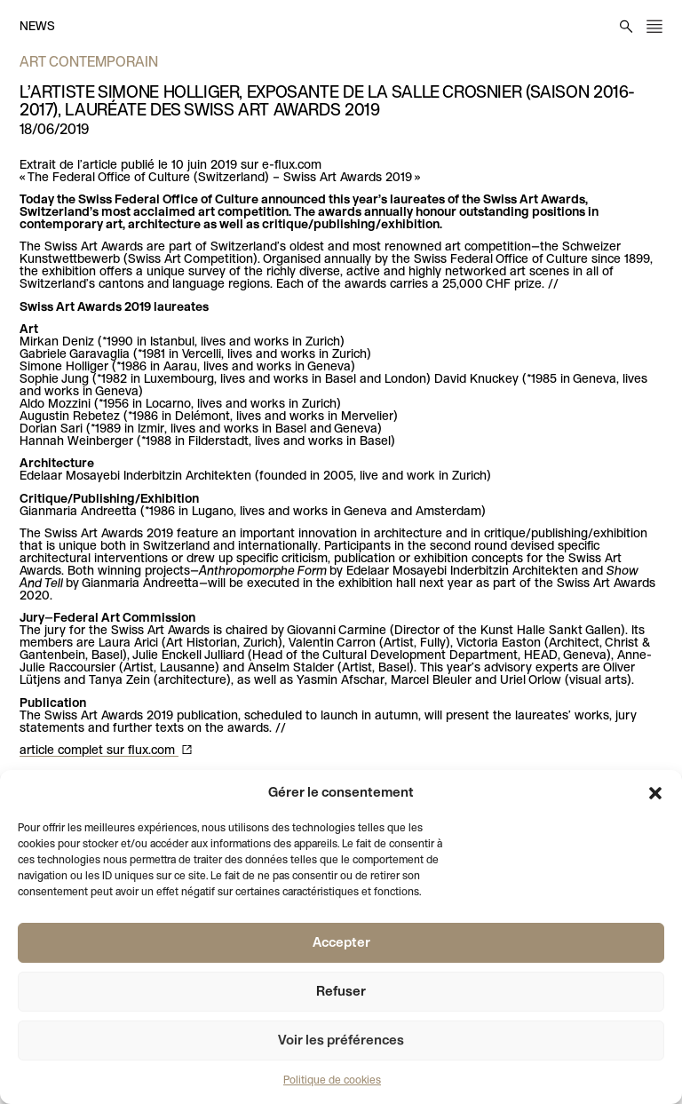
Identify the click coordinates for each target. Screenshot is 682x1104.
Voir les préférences (341, 1041)
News (37, 27)
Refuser (341, 992)
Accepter (341, 943)
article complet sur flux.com (99, 751)
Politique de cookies (332, 1080)
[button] (655, 793)
